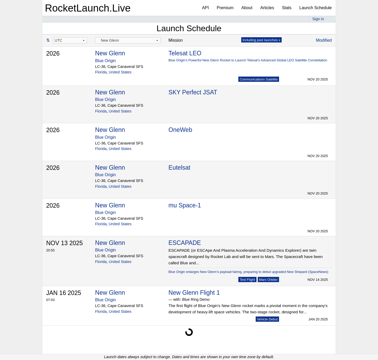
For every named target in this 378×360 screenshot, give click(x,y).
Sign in (318, 19)
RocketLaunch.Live (88, 8)
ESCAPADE (185, 242)
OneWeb (180, 129)
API (205, 8)
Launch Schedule (315, 8)
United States (120, 72)
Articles (267, 8)
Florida (101, 72)
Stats (286, 8)
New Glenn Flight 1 (194, 292)
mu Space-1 (185, 205)
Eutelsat (179, 167)
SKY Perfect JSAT (193, 92)
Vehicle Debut (267, 319)
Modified (324, 40)
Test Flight (247, 280)
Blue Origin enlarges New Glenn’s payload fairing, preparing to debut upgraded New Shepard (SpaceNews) (248, 272)
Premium (225, 8)
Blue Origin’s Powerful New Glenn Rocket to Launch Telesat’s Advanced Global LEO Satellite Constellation (248, 60)
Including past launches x (261, 40)
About (247, 8)
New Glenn (110, 53)
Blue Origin (105, 60)
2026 (53, 53)
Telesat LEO (185, 53)
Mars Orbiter (268, 280)
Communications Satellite (258, 79)
